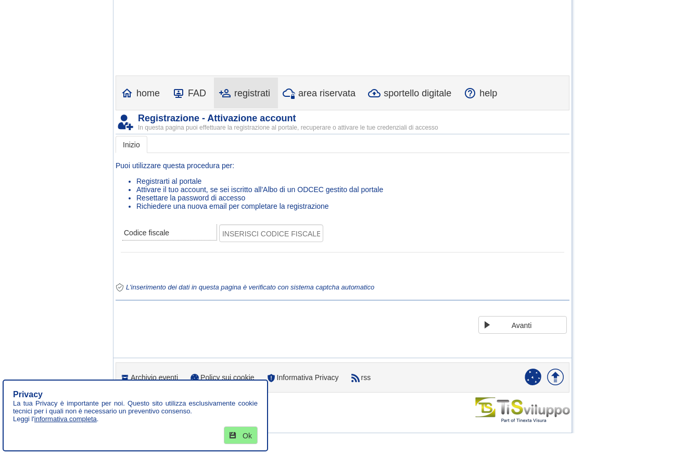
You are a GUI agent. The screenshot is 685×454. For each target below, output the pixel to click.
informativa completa (65, 419)
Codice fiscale (146, 233)
